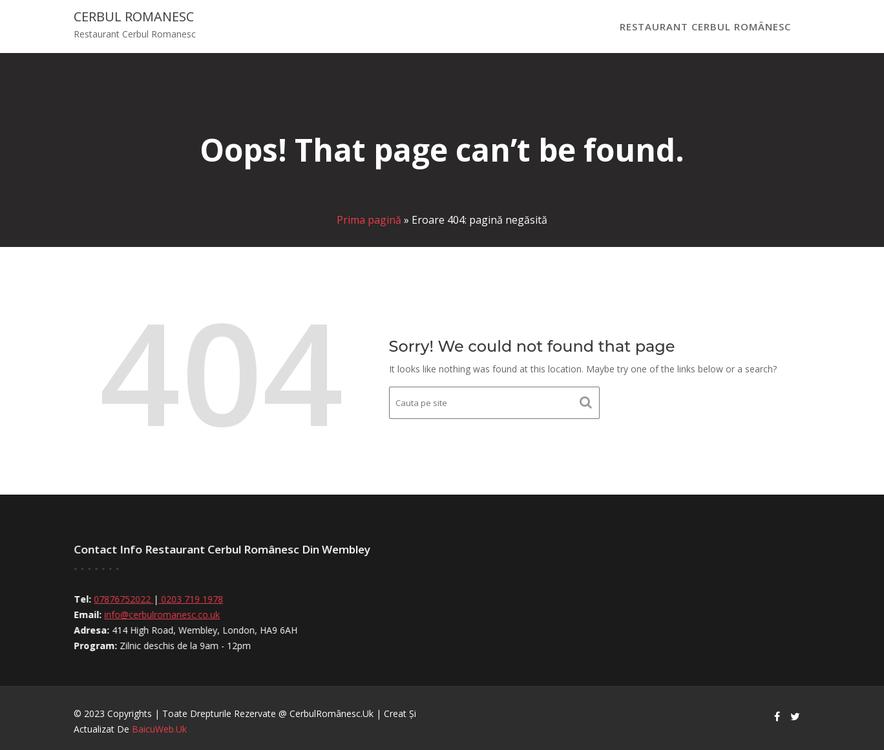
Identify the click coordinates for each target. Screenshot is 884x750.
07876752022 (127, 599)
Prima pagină (369, 220)
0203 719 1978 (194, 599)
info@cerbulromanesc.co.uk (166, 614)
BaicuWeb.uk (159, 729)
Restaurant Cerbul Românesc (705, 26)
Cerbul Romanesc (134, 16)
